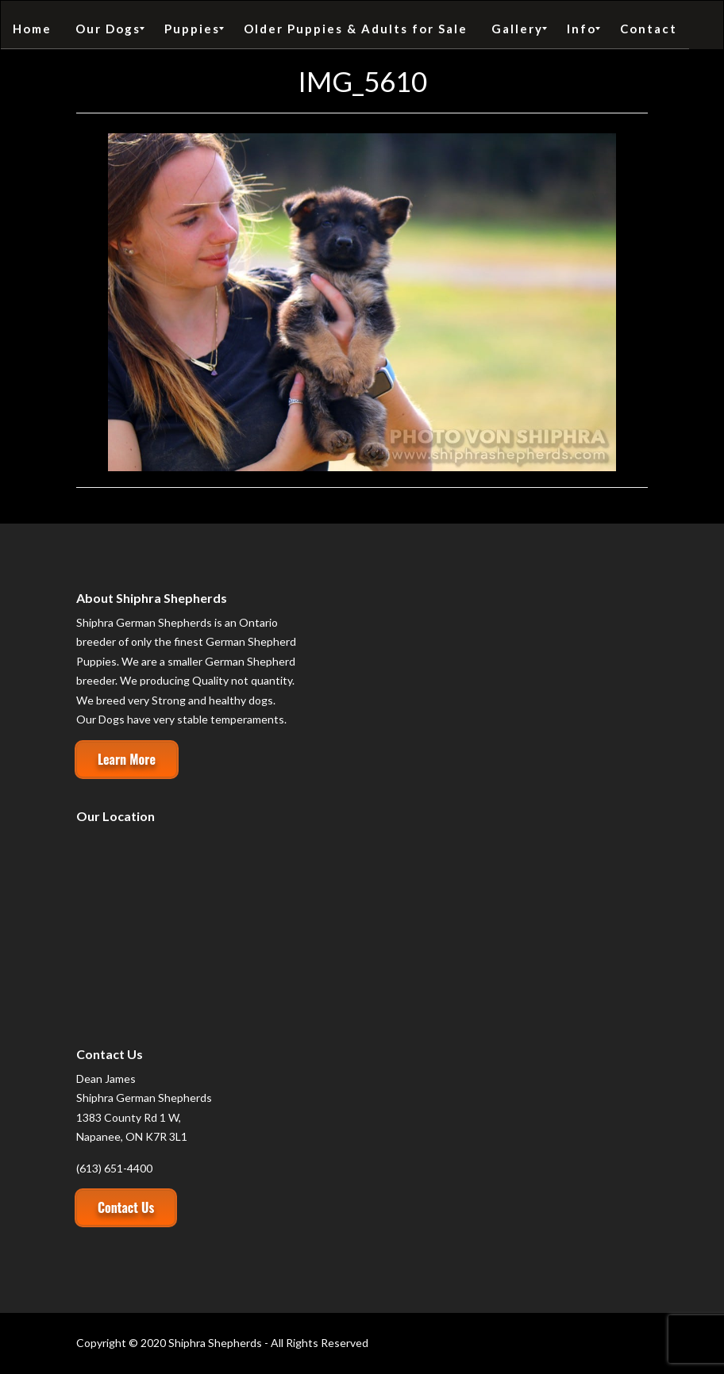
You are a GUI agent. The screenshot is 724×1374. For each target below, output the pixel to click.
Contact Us (126, 1207)
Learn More (127, 759)
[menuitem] (32, 28)
